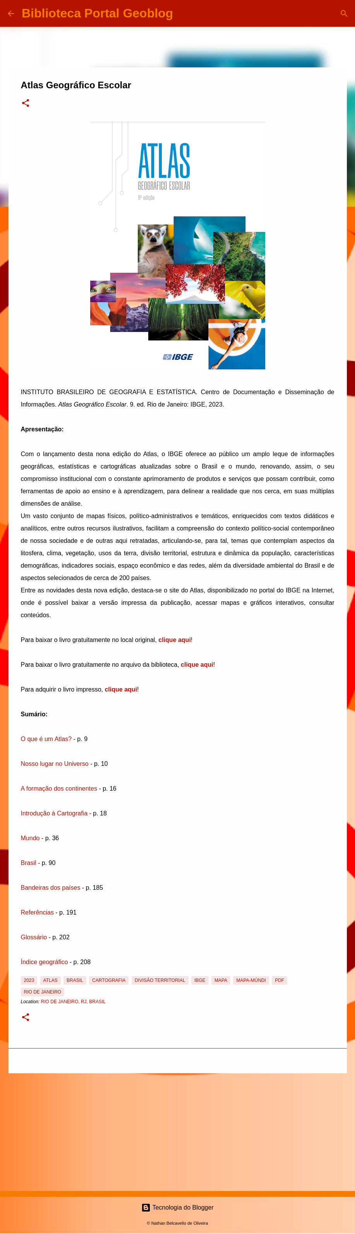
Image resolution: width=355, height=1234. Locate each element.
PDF (279, 980)
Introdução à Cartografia (54, 813)
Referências (37, 912)
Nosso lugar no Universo (55, 763)
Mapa (220, 980)
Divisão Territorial (160, 980)
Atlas (50, 980)
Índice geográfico (44, 962)
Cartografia (108, 980)
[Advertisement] (177, 1130)
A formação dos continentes (59, 788)
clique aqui (174, 640)
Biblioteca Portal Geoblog (97, 13)
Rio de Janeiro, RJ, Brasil (73, 1001)
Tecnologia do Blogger (177, 1207)
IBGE (200, 980)
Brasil (28, 863)
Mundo (30, 838)
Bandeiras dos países (51, 887)
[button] (25, 103)
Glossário (34, 937)
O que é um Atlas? (46, 739)
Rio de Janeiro (43, 992)
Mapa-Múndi (251, 980)
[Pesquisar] (184, 13)
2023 (29, 980)
